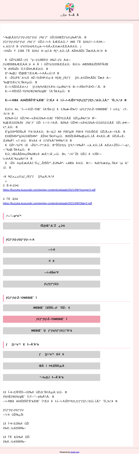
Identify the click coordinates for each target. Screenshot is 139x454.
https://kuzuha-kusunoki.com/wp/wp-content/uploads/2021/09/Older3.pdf (47, 203)
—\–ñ (51, 249)
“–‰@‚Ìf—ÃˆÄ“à (51, 377)
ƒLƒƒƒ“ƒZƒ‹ (51, 283)
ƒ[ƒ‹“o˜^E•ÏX (51, 354)
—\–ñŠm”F (51, 272)
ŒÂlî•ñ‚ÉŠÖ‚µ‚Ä (51, 365)
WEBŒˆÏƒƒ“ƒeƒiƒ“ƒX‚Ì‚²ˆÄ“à (51, 330)
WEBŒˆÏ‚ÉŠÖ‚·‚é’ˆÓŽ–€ (51, 307)
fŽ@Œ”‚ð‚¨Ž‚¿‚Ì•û (51, 225)
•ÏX (51, 260)
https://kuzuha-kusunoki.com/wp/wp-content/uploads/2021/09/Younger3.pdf (49, 189)
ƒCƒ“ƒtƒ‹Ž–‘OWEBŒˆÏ (51, 319)
